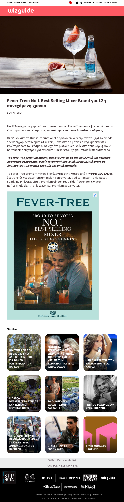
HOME (114, 3)
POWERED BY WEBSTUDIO (84, 498)
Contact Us (96, 494)
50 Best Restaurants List (62, 460)
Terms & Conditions (53, 494)
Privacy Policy (72, 494)
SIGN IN (99, 3)
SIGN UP (107, 3)
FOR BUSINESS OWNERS (62, 465)
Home (39, 494)
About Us (85, 494)
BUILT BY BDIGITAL (51, 498)
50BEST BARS (33, 3)
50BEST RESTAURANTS (16, 3)
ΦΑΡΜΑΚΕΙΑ (89, 3)
